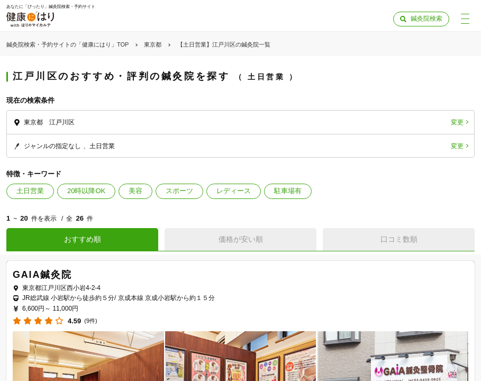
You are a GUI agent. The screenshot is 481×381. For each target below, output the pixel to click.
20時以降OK (86, 191)
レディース (233, 191)
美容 (135, 191)
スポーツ (179, 191)
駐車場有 (288, 191)
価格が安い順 (241, 239)
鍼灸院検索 (426, 18)
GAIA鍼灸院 (42, 274)
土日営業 (30, 191)
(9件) (90, 321)
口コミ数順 (399, 239)
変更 (457, 122)
